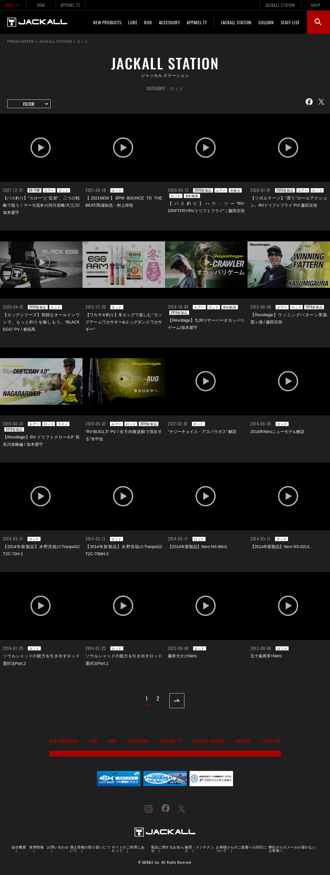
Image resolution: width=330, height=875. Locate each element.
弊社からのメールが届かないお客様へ (292, 848)
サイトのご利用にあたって (128, 848)
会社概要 (19, 847)
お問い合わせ (58, 847)
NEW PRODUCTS (107, 22)
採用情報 (36, 847)
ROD (148, 22)
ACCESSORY (169, 22)
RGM (41, 5)
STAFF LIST (290, 22)
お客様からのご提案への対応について (241, 848)
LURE (132, 22)
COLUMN (266, 22)
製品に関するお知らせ (167, 848)
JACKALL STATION (280, 5)
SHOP (315, 5)
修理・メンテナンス (199, 848)
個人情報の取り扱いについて (90, 848)
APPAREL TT (70, 5)
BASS (13, 5)
